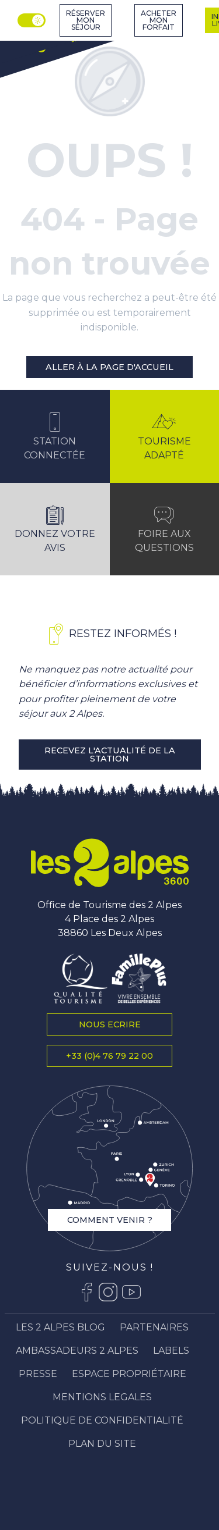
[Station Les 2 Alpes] (46, 42)
